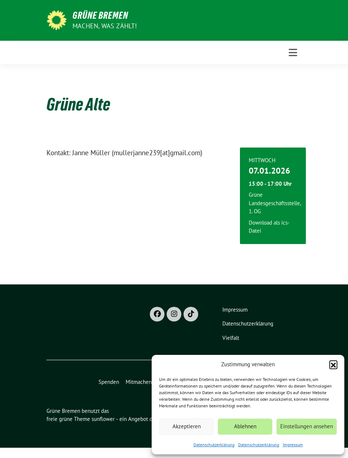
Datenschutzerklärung (213, 444)
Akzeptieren (187, 426)
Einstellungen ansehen (306, 426)
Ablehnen (245, 426)
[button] (333, 364)
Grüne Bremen (100, 15)
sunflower (103, 418)
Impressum (293, 444)
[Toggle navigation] (292, 52)
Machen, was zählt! (105, 26)
